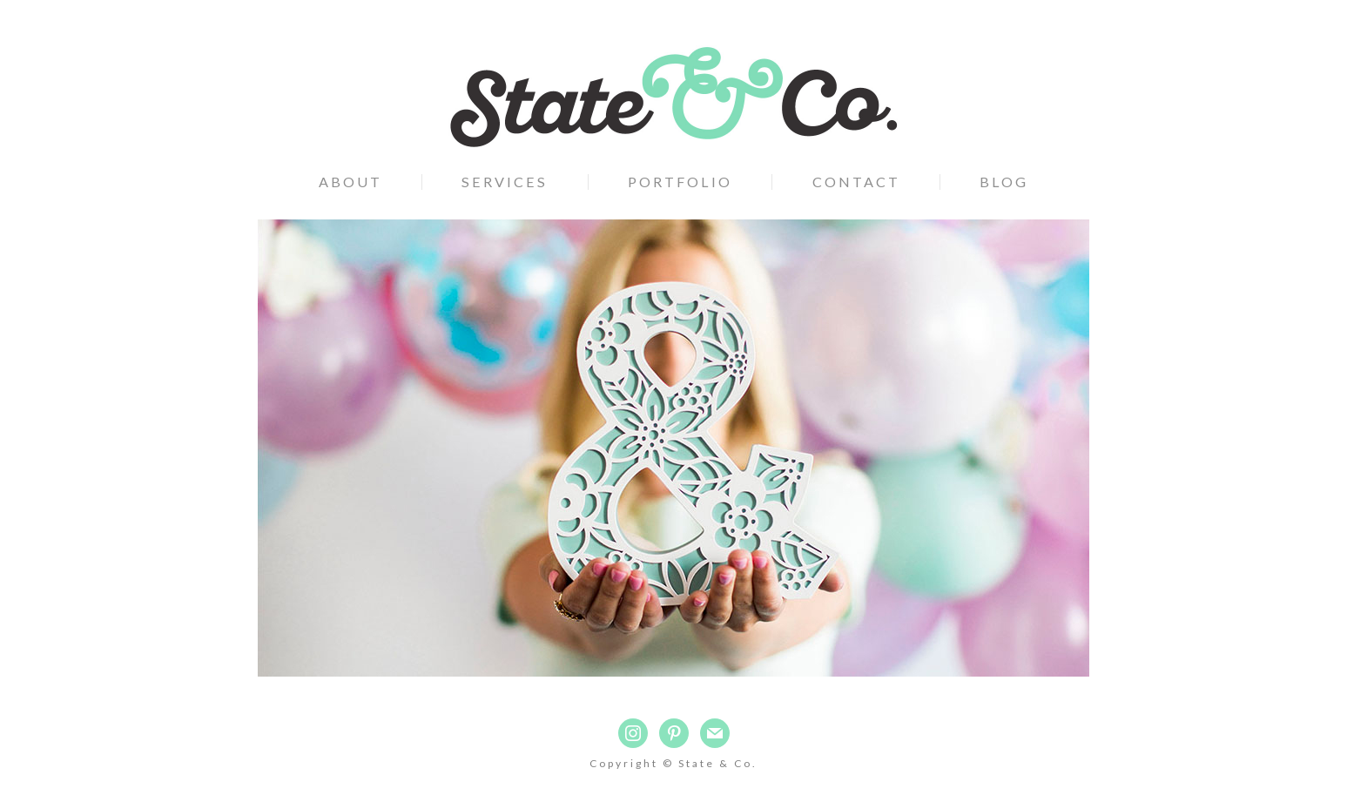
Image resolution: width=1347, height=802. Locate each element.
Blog (1004, 182)
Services (504, 182)
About (350, 182)
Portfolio (680, 182)
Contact (856, 182)
